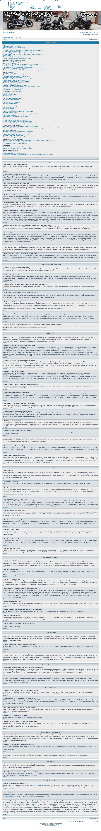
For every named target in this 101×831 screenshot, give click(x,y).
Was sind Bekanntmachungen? (11, 99)
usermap (80, 32)
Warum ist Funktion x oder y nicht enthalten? (14, 153)
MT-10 (31, 5)
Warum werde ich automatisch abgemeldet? (14, 49)
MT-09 (31, 4)
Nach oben (5, 171)
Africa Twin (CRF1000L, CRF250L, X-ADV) (19, 2)
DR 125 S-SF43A (60, 5)
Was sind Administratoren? (9, 107)
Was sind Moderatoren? (9, 108)
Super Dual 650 (47, 7)
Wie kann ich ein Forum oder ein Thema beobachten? (16, 142)
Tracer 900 (32, 6)
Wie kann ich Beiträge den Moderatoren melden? (15, 85)
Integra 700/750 (13, 7)
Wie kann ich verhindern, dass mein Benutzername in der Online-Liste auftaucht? (23, 50)
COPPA (92, 212)
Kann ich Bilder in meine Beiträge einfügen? (14, 97)
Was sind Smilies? (7, 95)
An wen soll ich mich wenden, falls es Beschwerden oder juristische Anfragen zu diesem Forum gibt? (28, 154)
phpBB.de (5, 788)
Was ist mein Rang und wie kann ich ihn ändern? (15, 68)
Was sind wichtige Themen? (10, 101)
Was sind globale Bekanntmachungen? (13, 98)
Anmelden (12, 32)
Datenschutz (53, 825)
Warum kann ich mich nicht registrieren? (13, 57)
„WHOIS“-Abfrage (31, 804)
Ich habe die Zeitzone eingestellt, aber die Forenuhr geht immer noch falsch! (22, 64)
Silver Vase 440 (47, 8)
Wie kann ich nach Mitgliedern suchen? (13, 135)
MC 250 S (46, 5)
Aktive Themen (18, 37)
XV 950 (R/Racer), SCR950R (36, 8)
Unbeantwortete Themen (8, 37)
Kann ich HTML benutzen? (9, 94)
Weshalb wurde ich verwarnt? (10, 84)
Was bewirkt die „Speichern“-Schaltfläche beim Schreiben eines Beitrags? (21, 86)
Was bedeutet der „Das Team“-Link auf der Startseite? (16, 116)
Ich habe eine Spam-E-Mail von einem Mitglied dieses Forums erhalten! (21, 123)
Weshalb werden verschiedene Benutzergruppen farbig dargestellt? (20, 114)
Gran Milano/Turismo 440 (49, 9)
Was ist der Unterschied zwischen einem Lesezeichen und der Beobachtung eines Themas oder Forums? (29, 140)
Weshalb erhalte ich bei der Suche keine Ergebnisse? (16, 133)
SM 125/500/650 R (48, 6)
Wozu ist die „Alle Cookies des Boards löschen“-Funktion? (17, 58)
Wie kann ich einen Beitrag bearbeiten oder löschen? (16, 75)
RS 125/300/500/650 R (49, 3)
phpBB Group (42, 785)
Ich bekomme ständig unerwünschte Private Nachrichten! (17, 121)
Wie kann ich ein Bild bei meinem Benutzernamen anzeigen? (18, 67)
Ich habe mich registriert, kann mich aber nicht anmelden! (17, 53)
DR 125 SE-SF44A (60, 6)
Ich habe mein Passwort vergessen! (12, 51)
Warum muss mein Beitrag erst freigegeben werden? (16, 88)
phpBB (45, 823)
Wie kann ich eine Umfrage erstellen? (12, 77)
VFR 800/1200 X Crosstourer (16, 4)
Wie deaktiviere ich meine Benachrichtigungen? (15, 143)
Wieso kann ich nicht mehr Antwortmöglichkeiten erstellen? (18, 78)
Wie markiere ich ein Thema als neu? (12, 89)
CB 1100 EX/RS (13, 6)
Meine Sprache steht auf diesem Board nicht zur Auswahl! (17, 66)
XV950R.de (5, 32)
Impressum (47, 825)
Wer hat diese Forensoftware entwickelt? (13, 152)
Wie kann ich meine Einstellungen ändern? (13, 62)
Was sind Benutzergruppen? (10, 110)
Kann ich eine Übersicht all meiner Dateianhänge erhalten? (18, 148)
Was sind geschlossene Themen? (11, 102)
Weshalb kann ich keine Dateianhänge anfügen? (15, 82)
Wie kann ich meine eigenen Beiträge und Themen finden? (17, 137)
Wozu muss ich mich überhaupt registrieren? (14, 47)
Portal (4, 39)
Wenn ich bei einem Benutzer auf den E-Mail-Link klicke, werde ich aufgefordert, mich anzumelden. (28, 70)
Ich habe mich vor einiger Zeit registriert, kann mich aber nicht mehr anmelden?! (23, 54)
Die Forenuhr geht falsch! (9, 63)
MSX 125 (12, 5)
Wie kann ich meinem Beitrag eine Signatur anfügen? (16, 76)
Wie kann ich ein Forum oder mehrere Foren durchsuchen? (18, 131)
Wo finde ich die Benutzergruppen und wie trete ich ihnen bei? (18, 111)
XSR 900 (31, 7)
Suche (96, 32)
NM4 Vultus (12, 9)
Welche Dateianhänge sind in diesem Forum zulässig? (16, 147)
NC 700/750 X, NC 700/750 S (16, 3)
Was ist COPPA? (7, 55)
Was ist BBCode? (7, 93)
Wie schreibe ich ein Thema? (10, 73)
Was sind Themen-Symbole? (10, 103)
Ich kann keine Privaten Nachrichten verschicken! (15, 120)
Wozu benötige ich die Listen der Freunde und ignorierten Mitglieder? (20, 126)
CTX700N (12, 8)
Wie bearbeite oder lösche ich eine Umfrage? (14, 80)
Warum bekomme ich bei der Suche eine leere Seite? (16, 134)
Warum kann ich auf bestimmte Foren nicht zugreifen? (16, 81)
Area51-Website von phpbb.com (13, 796)
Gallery (86, 32)
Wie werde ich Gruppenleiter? (10, 112)
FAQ (91, 32)
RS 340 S (46, 4)
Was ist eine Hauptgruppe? (10, 115)
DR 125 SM (58, 7)
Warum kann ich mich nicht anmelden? (12, 46)
